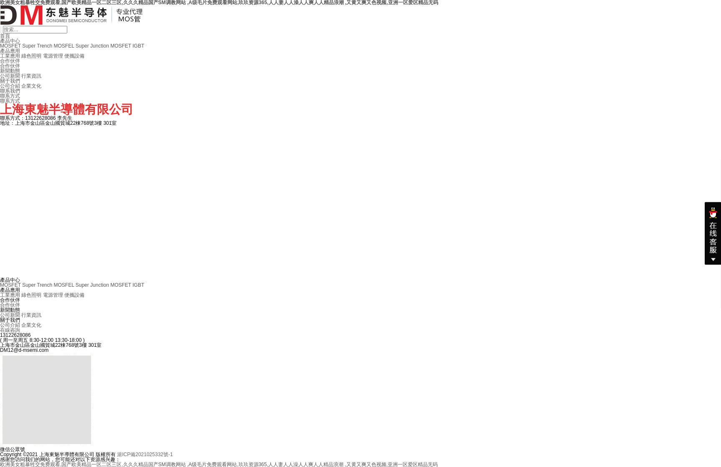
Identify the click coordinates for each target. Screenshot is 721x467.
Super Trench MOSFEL (48, 46)
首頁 (5, 36)
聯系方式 (10, 96)
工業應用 (10, 56)
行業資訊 (31, 76)
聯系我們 (10, 91)
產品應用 (10, 51)
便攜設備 (74, 56)
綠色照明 (31, 56)
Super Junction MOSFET (103, 46)
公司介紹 (10, 86)
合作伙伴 (10, 61)
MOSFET (10, 46)
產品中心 (10, 41)
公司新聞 (10, 76)
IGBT (138, 46)
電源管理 (53, 56)
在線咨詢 (10, 330)
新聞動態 (10, 71)
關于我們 (10, 81)
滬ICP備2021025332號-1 (145, 454)
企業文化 (31, 86)
